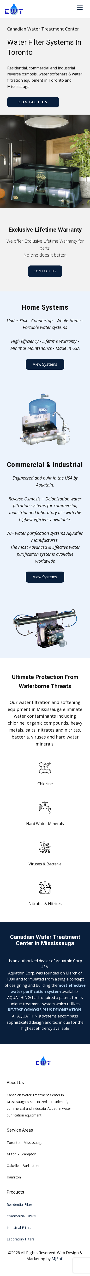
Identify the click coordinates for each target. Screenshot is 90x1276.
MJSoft (58, 1258)
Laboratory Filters (20, 1239)
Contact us (33, 102)
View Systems (45, 364)
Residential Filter (19, 1204)
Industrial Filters (19, 1227)
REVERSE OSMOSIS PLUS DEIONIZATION (44, 1009)
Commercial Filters (21, 1216)
